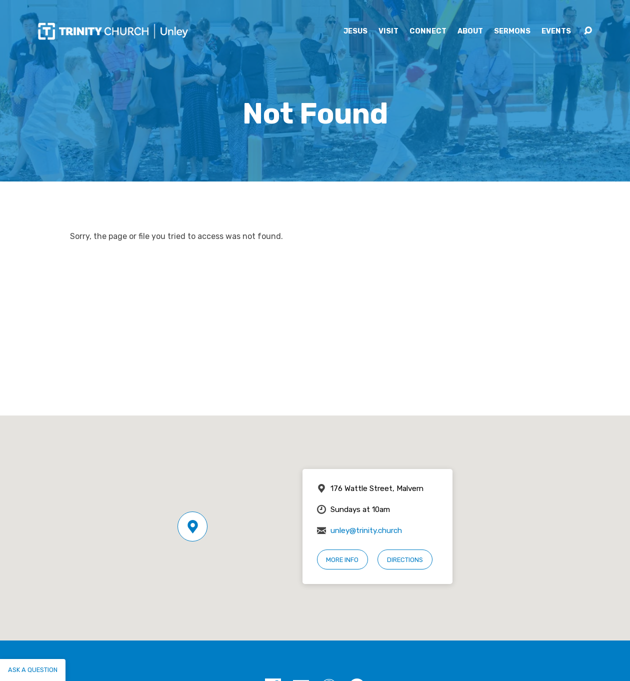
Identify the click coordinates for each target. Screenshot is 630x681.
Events (556, 31)
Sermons (512, 31)
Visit (388, 31)
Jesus (356, 31)
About (470, 31)
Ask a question (33, 670)
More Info (342, 560)
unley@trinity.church (366, 530)
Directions (405, 560)
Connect (428, 31)
